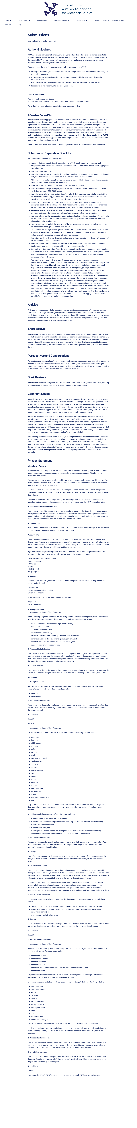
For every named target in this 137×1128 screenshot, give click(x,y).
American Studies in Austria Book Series (109, 21)
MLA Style (73, 194)
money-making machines (75, 130)
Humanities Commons (65, 125)
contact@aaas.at (34, 604)
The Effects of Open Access (57, 442)
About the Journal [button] (61, 21)
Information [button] (81, 21)
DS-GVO (103, 673)
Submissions (42, 21)
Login (20, 25)
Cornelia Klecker (34, 588)
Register (8, 25)
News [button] (7, 21)
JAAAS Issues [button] (23, 21)
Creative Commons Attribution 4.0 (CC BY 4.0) (46, 417)
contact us (102, 254)
